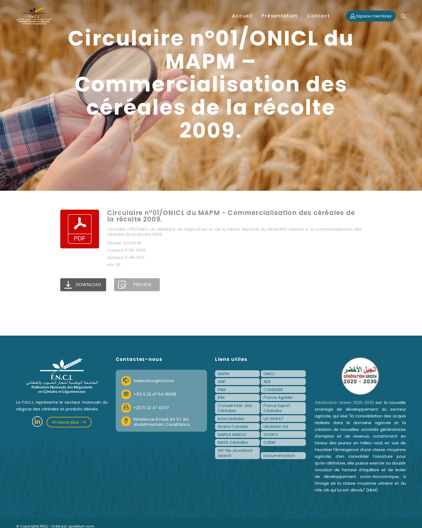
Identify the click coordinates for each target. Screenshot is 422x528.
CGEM (269, 442)
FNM (222, 389)
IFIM (221, 397)
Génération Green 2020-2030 (344, 402)
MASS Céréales (233, 442)
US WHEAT (273, 418)
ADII (266, 381)
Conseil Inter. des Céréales (235, 408)
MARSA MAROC (232, 434)
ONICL (269, 373)
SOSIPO (270, 434)
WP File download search (235, 453)
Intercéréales (231, 418)
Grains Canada (233, 426)
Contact (318, 16)
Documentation (279, 455)
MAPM (223, 373)
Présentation (280, 16)
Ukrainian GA (275, 426)
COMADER (273, 389)
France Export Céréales (276, 408)
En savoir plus (69, 422)
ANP (222, 381)
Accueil (242, 16)
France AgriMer (278, 397)
